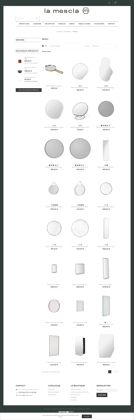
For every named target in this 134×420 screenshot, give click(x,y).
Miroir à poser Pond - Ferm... (80, 121)
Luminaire (37, 18)
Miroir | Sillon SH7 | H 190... (106, 240)
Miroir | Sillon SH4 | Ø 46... (106, 201)
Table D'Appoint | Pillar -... (29, 52)
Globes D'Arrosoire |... (30, 71)
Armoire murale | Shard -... (80, 356)
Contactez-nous (75, 388)
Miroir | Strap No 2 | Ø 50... (54, 201)
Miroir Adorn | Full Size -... (106, 161)
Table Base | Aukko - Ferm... (30, 62)
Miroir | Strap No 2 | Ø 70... (80, 201)
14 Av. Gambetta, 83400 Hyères (27, 383)
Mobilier (61, 18)
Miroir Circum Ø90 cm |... (80, 161)
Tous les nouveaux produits (28, 84)
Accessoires (99, 18)
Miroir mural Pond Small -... (80, 81)
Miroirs (20, 34)
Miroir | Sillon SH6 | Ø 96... (80, 240)
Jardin (71, 18)
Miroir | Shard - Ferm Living (106, 356)
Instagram (74, 391)
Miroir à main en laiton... (54, 80)
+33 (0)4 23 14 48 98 (27, 386)
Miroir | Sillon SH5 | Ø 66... (54, 240)
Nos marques (52, 388)
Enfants (111, 18)
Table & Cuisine (84, 18)
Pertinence (104, 40)
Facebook (74, 394)
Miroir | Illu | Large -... (106, 279)
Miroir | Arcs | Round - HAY (54, 317)
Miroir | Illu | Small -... (54, 279)
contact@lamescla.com (25, 389)
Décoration (50, 18)
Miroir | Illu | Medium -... (80, 279)
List (46, 40)
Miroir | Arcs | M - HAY (106, 318)
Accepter (87, 416)
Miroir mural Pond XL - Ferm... (54, 121)
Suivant (117, 366)
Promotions (24, 18)
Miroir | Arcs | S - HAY (80, 317)
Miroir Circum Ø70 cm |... (54, 161)
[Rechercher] (27, 3)
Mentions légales (76, 383)
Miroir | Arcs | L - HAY (54, 356)
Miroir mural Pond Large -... (106, 81)
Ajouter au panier (31, 57)
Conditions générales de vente (80, 386)
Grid (43, 40)
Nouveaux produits (53, 386)
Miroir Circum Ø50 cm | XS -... (106, 121)
